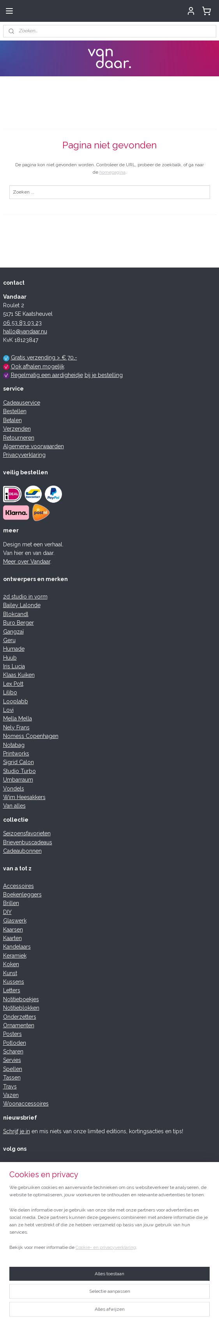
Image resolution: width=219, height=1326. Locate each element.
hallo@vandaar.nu (25, 331)
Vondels (13, 788)
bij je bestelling (104, 375)
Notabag (14, 745)
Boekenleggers (22, 894)
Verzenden (17, 429)
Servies (12, 1060)
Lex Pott (13, 684)
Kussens (13, 982)
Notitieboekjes (21, 999)
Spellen (12, 1069)
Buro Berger (18, 623)
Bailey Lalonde (22, 605)
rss (91, 1311)
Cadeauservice (21, 403)
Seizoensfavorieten (27, 833)
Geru (9, 640)
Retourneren (18, 438)
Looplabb (15, 701)
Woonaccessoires (26, 1104)
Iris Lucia (14, 666)
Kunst (10, 973)
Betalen (12, 420)
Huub (10, 658)
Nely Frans (16, 727)
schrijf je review (60, 1206)
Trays (10, 1086)
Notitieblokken (21, 1008)
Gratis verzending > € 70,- (44, 357)
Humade (14, 649)
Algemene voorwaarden (33, 446)
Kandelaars (17, 947)
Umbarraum (18, 780)
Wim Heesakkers (24, 797)
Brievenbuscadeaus (27, 842)
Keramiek (14, 956)
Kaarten (12, 938)
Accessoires (18, 886)
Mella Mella (17, 718)
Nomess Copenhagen (30, 736)
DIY (7, 912)
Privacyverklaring (24, 455)
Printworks (16, 753)
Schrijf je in (16, 1131)
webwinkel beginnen (118, 1311)
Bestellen (14, 411)
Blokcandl (15, 614)
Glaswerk (14, 920)
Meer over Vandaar (26, 561)
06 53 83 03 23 (22, 323)
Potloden (14, 1043)
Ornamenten (18, 1025)
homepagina (112, 172)
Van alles (14, 806)
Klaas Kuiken (19, 675)
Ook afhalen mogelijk (37, 366)
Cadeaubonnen (22, 851)
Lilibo (10, 692)
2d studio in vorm (25, 596)
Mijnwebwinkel (184, 1311)
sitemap (76, 1311)
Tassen (12, 1077)
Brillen (11, 903)
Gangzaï (13, 632)
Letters (11, 990)
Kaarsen (13, 929)
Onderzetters (19, 1017)
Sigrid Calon (18, 762)
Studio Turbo (19, 771)
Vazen (11, 1095)
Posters (12, 1034)
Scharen (13, 1051)
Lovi (8, 710)
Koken (11, 964)
